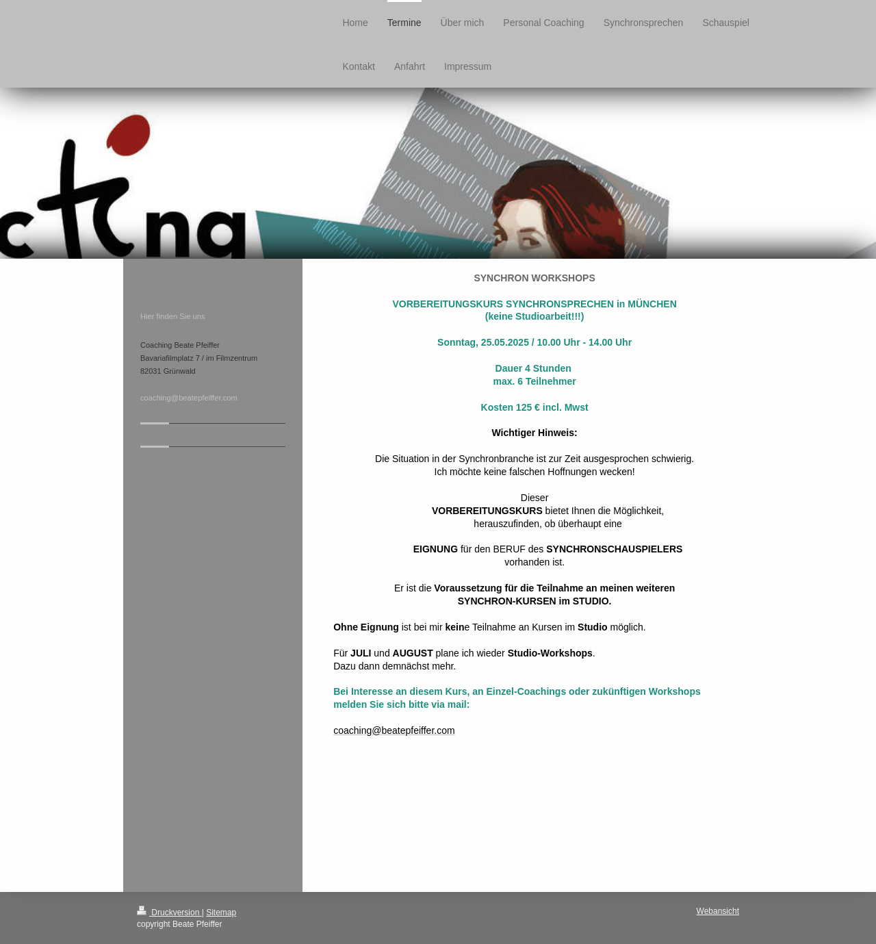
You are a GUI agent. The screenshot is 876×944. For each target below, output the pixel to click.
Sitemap (221, 912)
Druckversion (169, 912)
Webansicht (718, 911)
